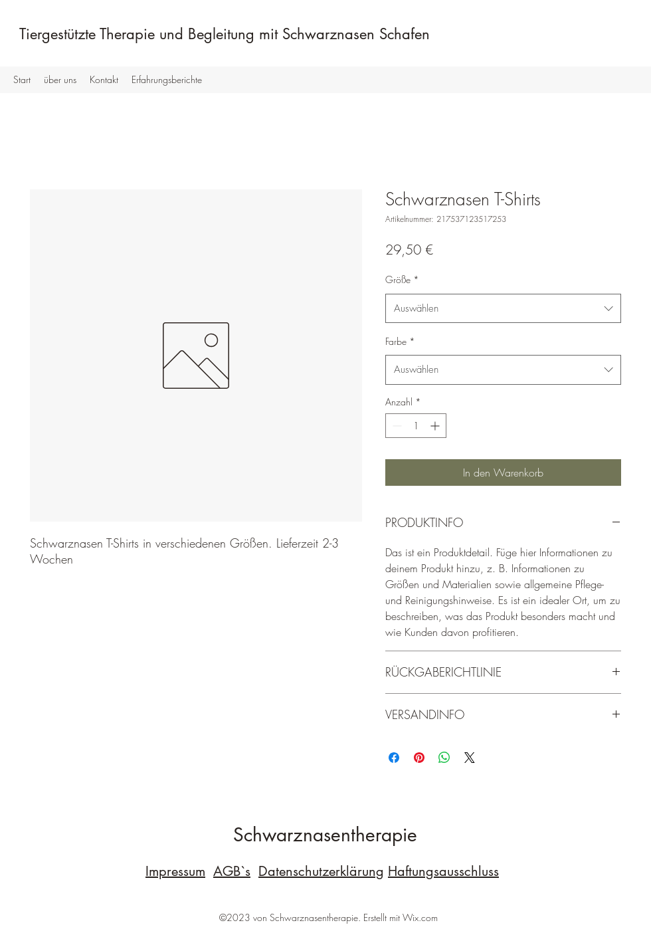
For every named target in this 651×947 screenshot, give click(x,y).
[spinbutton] (416, 425)
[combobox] (503, 308)
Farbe (400, 341)
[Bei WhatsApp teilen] (444, 758)
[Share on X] (470, 758)
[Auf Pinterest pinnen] (419, 758)
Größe (402, 279)
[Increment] (436, 425)
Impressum (175, 871)
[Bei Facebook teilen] (394, 758)
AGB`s (231, 871)
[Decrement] (395, 425)
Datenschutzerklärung (321, 871)
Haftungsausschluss (443, 871)
